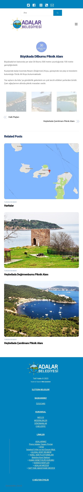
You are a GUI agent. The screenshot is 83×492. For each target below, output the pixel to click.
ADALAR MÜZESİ (41, 465)
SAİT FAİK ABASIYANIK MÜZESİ (41, 468)
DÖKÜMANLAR (40, 423)
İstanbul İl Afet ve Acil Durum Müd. (40, 450)
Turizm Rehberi (10, 202)
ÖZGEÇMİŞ (40, 404)
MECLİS (40, 417)
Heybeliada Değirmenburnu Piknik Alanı (26, 274)
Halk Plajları (14, 117)
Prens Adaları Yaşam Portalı (41, 444)
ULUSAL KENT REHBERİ (41, 452)
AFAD (41, 447)
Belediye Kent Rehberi (41, 457)
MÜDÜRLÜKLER (40, 420)
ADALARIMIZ (40, 442)
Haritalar (9, 205)
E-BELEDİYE (40, 426)
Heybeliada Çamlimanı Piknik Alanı (59, 121)
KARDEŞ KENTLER (41, 463)
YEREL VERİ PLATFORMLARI (42, 455)
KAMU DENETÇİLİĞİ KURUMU (41, 460)
